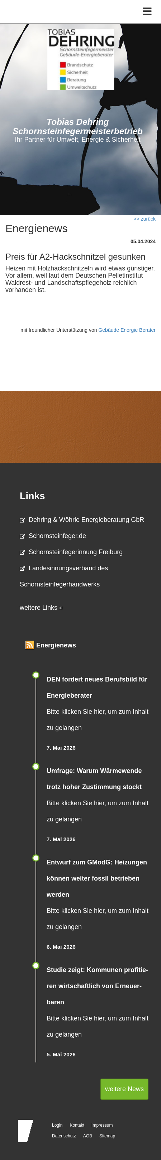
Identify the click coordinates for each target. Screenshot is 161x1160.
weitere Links (41, 607)
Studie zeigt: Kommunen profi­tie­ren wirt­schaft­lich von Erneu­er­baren (97, 986)
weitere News (124, 1089)
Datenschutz (64, 1135)
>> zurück (145, 219)
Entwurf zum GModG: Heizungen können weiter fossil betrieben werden (97, 878)
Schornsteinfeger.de (53, 535)
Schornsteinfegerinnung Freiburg (71, 552)
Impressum (102, 1125)
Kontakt (77, 1125)
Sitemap (107, 1135)
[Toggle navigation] (147, 11)
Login (57, 1125)
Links (32, 496)
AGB (87, 1135)
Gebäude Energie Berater (127, 330)
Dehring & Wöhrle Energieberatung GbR (82, 519)
